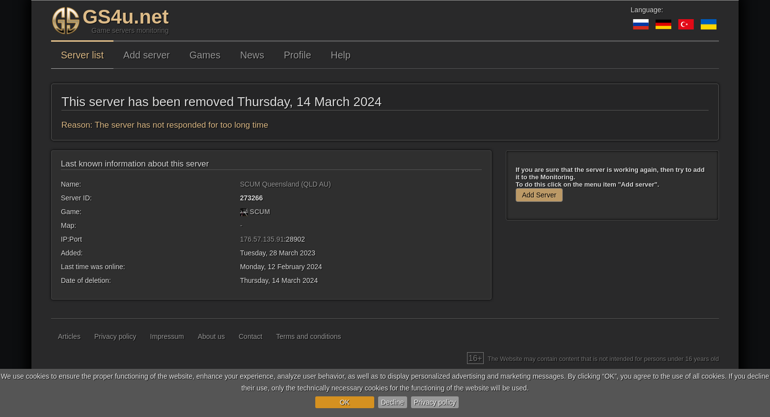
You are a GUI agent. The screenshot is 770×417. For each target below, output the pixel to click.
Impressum (167, 336)
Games (205, 55)
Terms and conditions (308, 336)
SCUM (260, 212)
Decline (392, 402)
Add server (146, 55)
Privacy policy (435, 402)
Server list (82, 55)
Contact (250, 336)
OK (345, 402)
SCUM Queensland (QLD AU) (285, 184)
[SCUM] (244, 212)
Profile (297, 55)
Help (341, 55)
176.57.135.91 (262, 239)
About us (211, 336)
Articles (69, 336)
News (252, 55)
